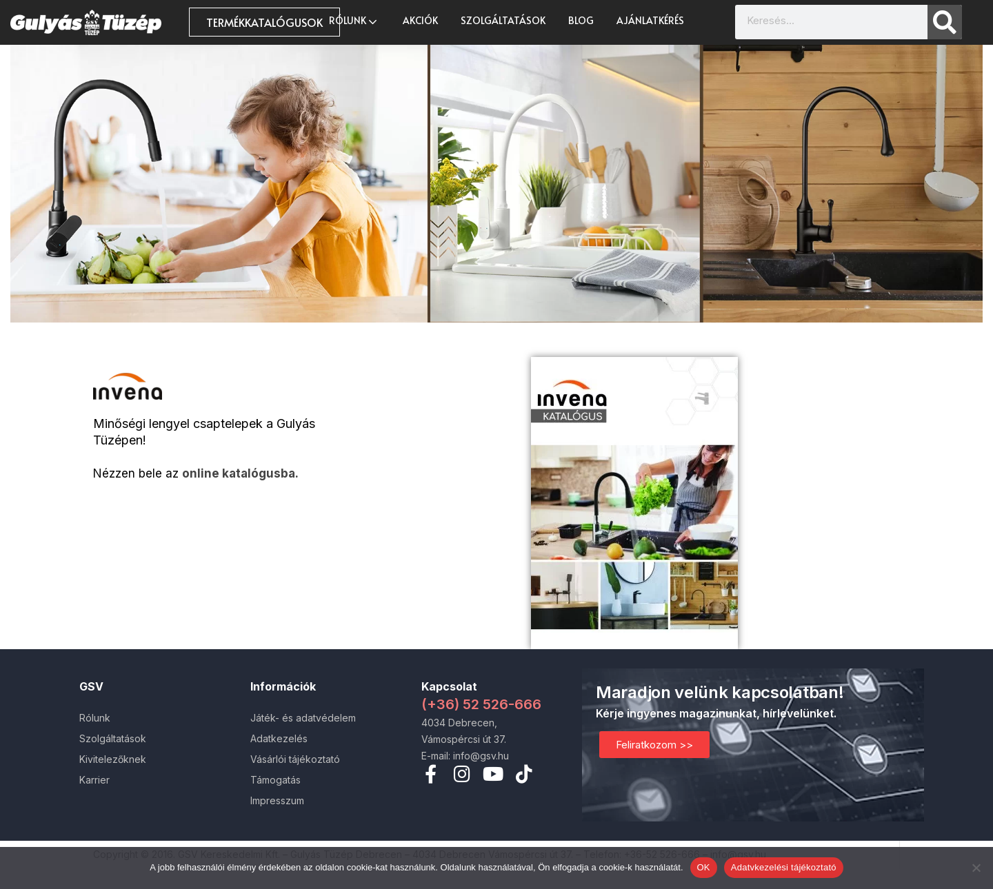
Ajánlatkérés (650, 20)
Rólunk (354, 20)
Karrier (94, 780)
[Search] (944, 22)
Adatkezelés (279, 738)
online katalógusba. (240, 473)
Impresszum (277, 800)
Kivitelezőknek (112, 759)
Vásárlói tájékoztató (295, 759)
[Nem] (976, 868)
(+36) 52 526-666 (481, 704)
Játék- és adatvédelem (303, 718)
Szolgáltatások (503, 20)
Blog (581, 20)
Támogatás (275, 780)
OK (703, 867)
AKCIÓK (420, 20)
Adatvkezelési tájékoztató (783, 867)
